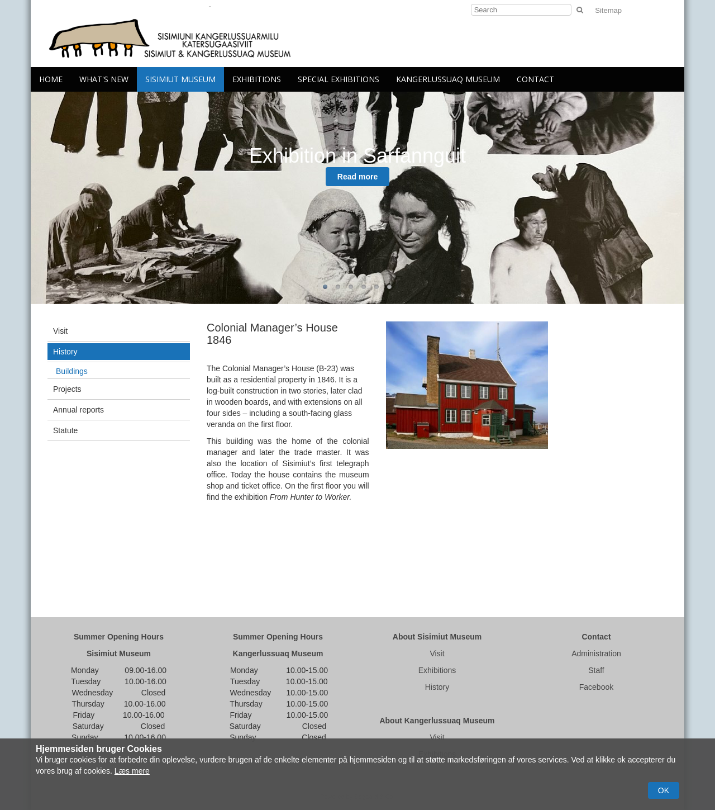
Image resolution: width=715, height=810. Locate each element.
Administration (596, 653)
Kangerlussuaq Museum (448, 79)
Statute (65, 430)
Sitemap (608, 10)
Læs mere (132, 770)
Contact (535, 79)
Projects (67, 389)
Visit (60, 330)
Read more (357, 176)
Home (51, 79)
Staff (596, 670)
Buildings (72, 371)
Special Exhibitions (338, 79)
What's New (103, 79)
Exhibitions (256, 79)
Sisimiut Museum (180, 79)
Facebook (596, 687)
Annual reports (78, 409)
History (65, 351)
